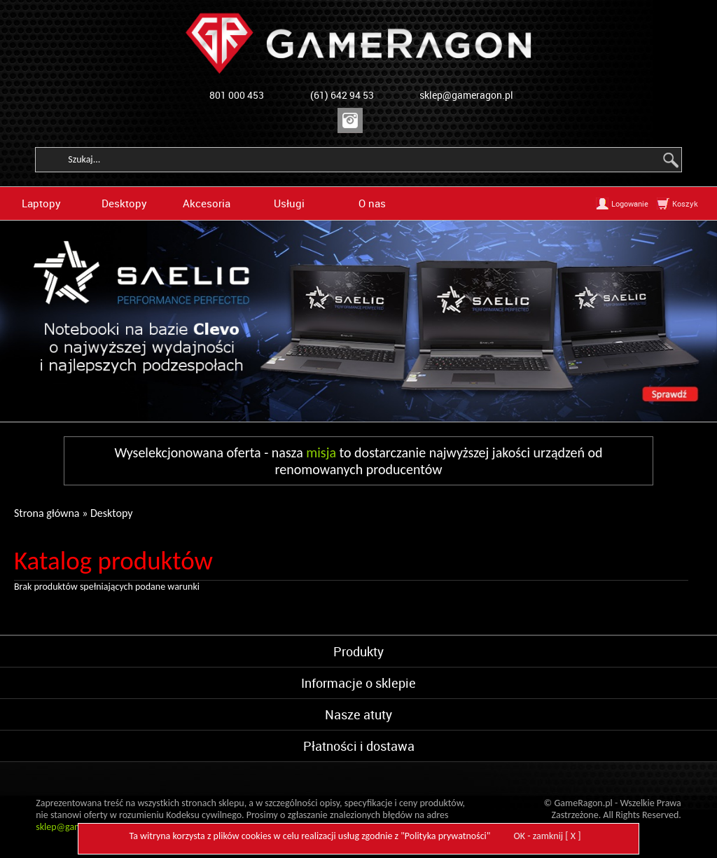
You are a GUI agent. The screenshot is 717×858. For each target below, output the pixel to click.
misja (321, 452)
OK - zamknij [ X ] (547, 836)
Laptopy (41, 203)
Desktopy (124, 203)
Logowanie (629, 203)
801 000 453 (236, 95)
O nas (372, 203)
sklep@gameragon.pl (466, 95)
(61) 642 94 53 (342, 95)
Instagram (350, 120)
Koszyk (685, 203)
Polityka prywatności (446, 836)
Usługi (289, 203)
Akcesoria (206, 203)
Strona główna (47, 513)
